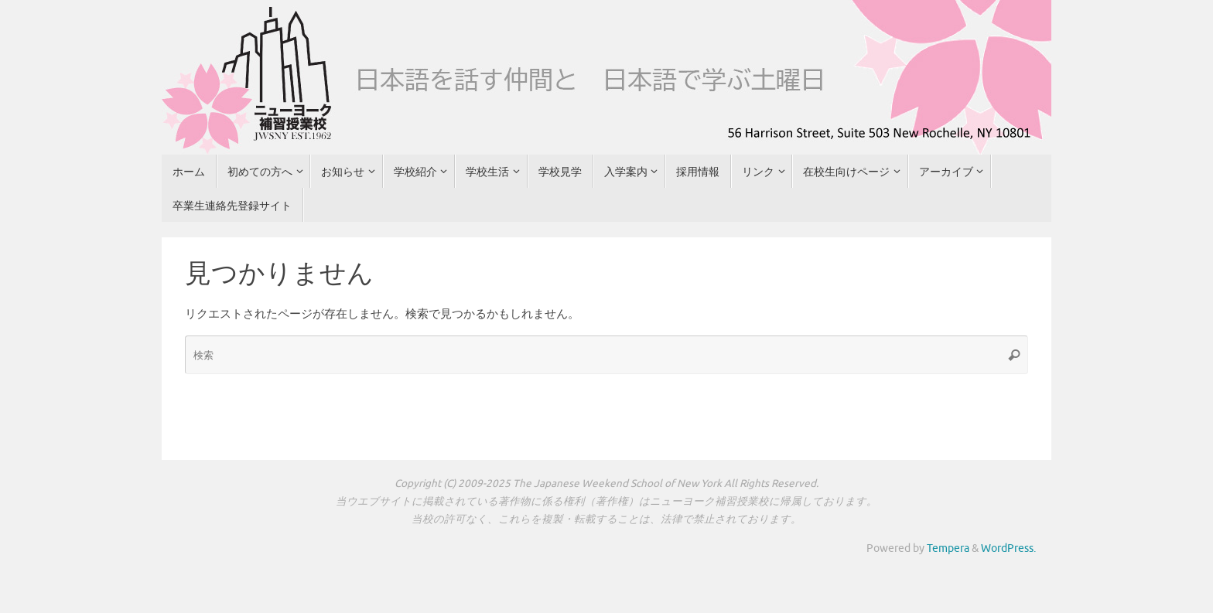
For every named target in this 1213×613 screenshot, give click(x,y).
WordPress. (1008, 548)
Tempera (948, 548)
